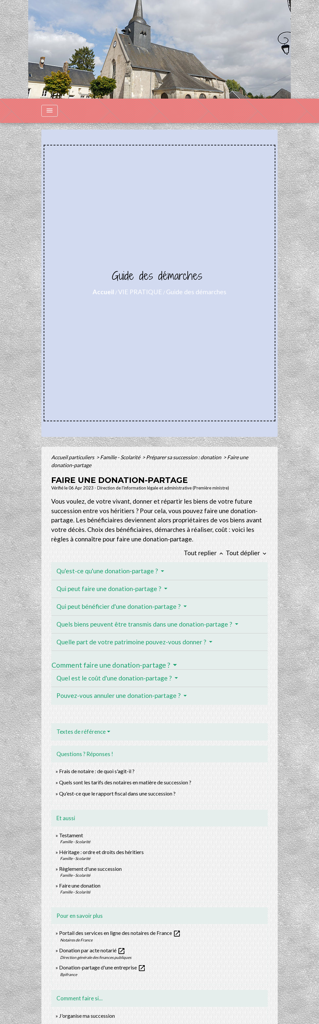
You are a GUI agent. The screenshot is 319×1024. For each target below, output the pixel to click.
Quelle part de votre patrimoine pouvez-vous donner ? (131, 642)
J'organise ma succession (87, 1015)
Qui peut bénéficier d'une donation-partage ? (119, 606)
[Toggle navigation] (49, 111)
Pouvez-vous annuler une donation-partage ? (119, 695)
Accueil (103, 292)
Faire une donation (80, 885)
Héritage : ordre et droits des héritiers (101, 852)
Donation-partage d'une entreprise (102, 967)
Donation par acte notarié (92, 950)
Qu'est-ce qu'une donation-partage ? (107, 571)
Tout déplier (247, 553)
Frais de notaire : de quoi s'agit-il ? (97, 771)
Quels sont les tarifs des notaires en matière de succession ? (125, 782)
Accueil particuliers (73, 457)
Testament (71, 835)
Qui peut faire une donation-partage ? (109, 588)
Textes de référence (81, 731)
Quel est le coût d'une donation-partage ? (114, 678)
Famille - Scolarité (120, 457)
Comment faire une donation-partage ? (111, 665)
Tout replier (205, 553)
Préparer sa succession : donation (184, 457)
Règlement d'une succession (90, 869)
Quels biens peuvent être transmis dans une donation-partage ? (144, 624)
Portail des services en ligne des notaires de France (120, 933)
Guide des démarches (196, 292)
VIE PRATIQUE (140, 292)
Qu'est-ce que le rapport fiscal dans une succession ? (117, 793)
